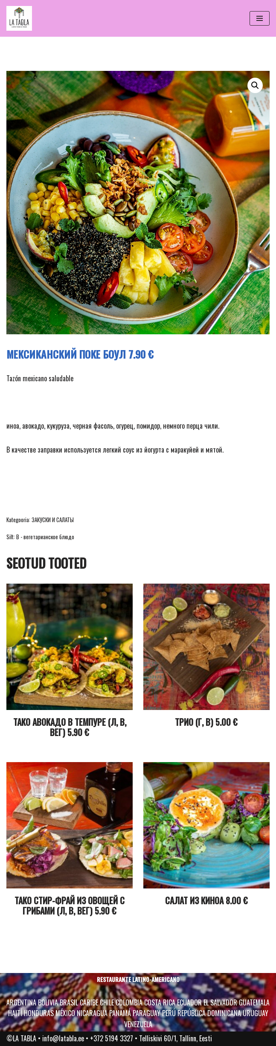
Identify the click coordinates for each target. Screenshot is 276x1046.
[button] (255, 85)
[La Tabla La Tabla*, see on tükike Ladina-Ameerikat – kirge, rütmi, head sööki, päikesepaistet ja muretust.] (19, 18)
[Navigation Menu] (260, 18)
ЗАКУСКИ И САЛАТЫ (53, 520)
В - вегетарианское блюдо (45, 537)
